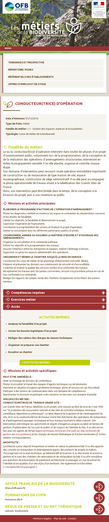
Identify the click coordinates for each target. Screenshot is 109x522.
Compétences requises (28, 292)
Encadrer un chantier (20, 352)
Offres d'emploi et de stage (27, 84)
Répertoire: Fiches (20, 69)
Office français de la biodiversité (40, 485)
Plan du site (60, 518)
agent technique (45, 430)
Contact (72, 518)
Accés (15, 306)
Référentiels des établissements (31, 77)
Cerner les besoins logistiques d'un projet (32, 331)
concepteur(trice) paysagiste (20, 467)
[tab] (54, 292)
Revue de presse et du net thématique (43, 508)
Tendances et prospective (26, 62)
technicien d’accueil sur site (69, 430)
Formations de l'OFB (25, 497)
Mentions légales (42, 518)
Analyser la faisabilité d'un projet (27, 323)
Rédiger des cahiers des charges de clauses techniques (40, 338)
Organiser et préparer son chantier (28, 345)
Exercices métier (23, 299)
